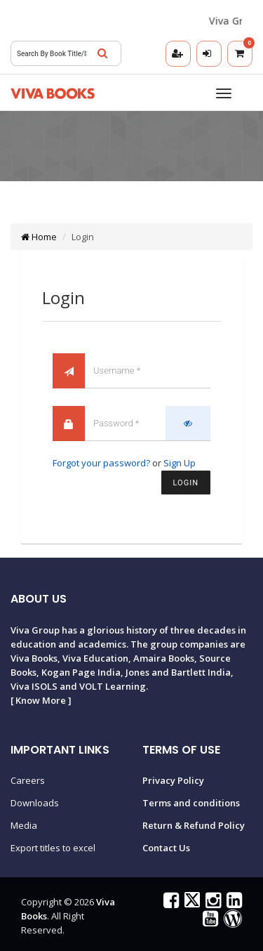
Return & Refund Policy (193, 825)
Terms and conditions (191, 802)
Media (24, 825)
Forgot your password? (101, 463)
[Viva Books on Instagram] (211, 903)
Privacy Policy (173, 780)
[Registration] (178, 53)
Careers (28, 780)
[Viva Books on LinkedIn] (232, 903)
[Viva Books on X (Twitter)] (190, 903)
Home (39, 236)
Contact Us (166, 847)
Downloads (35, 802)
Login (185, 482)
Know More (40, 700)
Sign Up (179, 463)
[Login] (209, 53)
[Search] (102, 53)
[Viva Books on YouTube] (208, 921)
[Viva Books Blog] (231, 921)
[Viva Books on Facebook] (169, 903)
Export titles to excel (53, 847)
